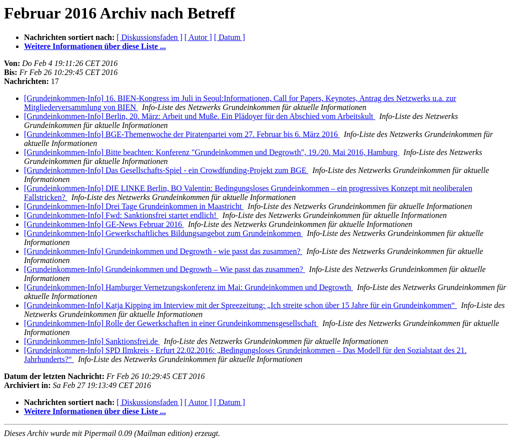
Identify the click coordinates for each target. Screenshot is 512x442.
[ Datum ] (229, 37)
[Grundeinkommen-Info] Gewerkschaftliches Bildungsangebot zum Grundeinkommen (163, 233)
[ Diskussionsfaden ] (149, 37)
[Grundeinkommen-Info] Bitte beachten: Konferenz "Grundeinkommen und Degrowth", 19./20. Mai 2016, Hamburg (212, 152)
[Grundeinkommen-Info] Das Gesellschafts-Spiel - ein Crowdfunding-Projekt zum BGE (166, 170)
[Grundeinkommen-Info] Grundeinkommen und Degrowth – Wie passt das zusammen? (164, 269)
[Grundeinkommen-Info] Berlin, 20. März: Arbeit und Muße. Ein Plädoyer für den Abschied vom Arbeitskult (200, 116)
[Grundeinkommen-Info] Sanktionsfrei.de (92, 341)
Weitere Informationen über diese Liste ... (95, 46)
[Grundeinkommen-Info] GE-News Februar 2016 (104, 224)
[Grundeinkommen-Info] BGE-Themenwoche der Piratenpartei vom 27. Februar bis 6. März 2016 (182, 134)
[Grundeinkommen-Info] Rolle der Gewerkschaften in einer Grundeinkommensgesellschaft (171, 323)
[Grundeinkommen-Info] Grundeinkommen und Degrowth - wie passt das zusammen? (163, 251)
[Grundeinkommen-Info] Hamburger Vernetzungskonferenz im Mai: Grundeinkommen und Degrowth (188, 287)
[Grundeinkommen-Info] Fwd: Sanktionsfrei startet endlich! (121, 215)
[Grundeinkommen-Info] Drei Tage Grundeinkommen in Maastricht (134, 206)
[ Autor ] (198, 37)
